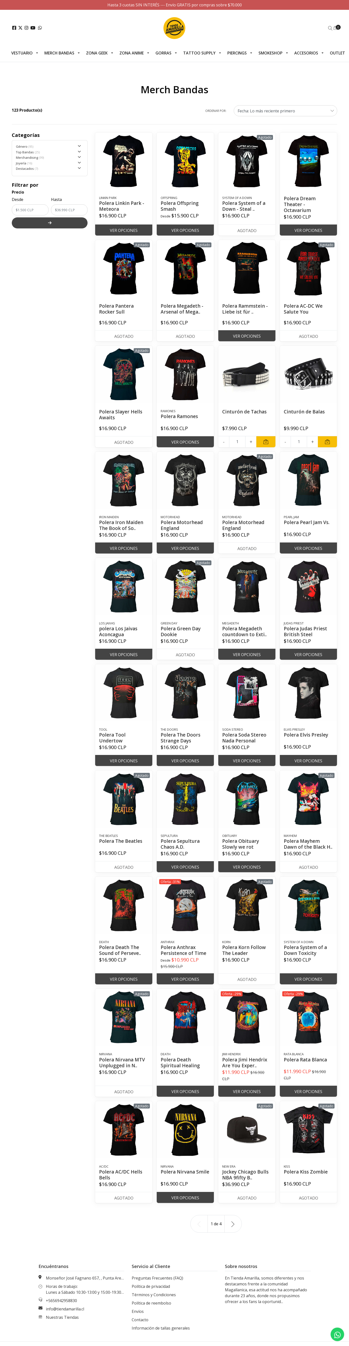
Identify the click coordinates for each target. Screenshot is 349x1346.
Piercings (237, 53)
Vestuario (22, 53)
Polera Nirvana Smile (178, 1180)
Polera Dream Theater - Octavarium (300, 204)
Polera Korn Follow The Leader (244, 956)
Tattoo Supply (199, 53)
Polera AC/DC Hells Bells (121, 1180)
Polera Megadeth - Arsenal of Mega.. (183, 309)
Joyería (48, 163)
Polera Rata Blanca (306, 1065)
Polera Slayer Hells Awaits (121, 414)
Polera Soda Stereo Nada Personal (244, 737)
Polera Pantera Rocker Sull (117, 309)
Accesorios (306, 53)
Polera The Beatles (121, 841)
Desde (17, 199)
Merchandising (48, 157)
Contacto (140, 1325)
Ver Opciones (124, 230)
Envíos (138, 1317)
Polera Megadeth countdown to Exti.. (245, 631)
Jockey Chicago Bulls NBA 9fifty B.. (246, 1180)
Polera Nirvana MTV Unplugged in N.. (123, 1068)
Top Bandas (48, 152)
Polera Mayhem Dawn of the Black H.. (305, 847)
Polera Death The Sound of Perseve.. (121, 956)
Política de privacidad (151, 1292)
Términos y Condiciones (154, 1300)
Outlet (337, 53)
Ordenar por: (215, 111)
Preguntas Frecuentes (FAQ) (157, 1284)
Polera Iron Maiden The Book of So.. (122, 525)
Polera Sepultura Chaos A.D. (181, 844)
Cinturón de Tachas (245, 411)
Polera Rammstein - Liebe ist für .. (245, 309)
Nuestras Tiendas (62, 1323)
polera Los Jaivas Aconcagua (119, 631)
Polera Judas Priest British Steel (306, 631)
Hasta (56, 199)
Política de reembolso (151, 1309)
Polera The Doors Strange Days (181, 737)
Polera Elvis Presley (306, 734)
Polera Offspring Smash (180, 206)
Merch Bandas (59, 53)
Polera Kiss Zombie (306, 1177)
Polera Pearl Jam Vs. (307, 522)
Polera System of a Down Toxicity (306, 956)
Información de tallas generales (161, 1334)
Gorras (163, 53)
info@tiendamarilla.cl (65, 1315)
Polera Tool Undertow (112, 737)
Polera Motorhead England (182, 525)
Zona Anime (131, 53)
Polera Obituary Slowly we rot (241, 844)
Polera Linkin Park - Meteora (122, 206)
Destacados (48, 168)
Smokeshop (271, 53)
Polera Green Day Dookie (181, 631)
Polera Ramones (180, 416)
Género (48, 146)
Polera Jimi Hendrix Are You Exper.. (245, 1068)
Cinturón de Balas (305, 411)
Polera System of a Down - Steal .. (244, 206)
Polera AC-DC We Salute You (304, 309)
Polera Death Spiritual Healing (181, 1068)
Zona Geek (97, 53)
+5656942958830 (61, 1306)
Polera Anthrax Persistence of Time (184, 956)
